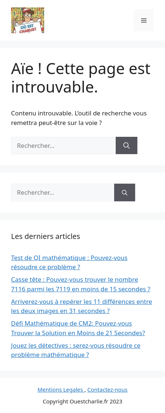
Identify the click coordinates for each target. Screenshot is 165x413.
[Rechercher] (126, 146)
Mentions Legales (61, 389)
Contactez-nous (107, 389)
